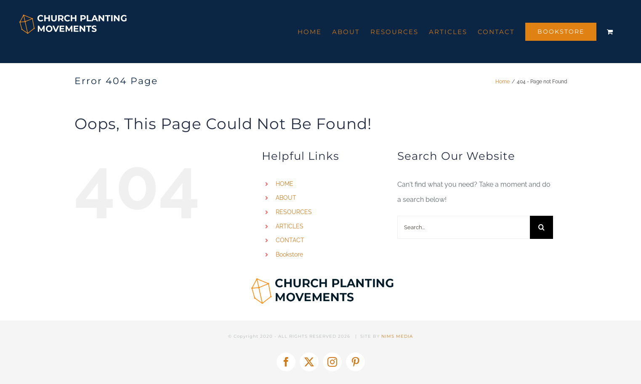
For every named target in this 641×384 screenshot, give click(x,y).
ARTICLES (289, 226)
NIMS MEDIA (397, 336)
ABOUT (286, 197)
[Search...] (463, 227)
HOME (284, 183)
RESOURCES (294, 212)
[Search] (541, 227)
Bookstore (289, 254)
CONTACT (290, 240)
